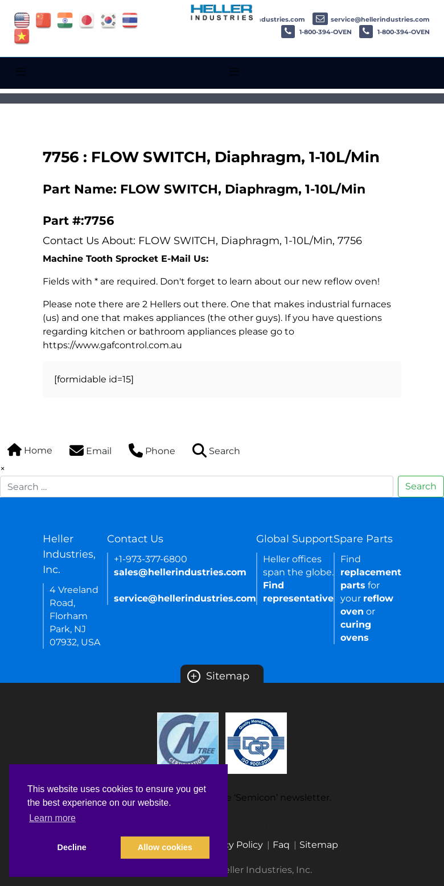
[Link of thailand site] (130, 19)
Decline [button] (72, 847)
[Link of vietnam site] (22, 35)
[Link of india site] (65, 19)
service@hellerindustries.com (371, 19)
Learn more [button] (52, 818)
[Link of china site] (43, 19)
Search (421, 486)
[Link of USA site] (22, 19)
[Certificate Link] (188, 742)
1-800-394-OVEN (316, 32)
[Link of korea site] (108, 19)
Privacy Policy (232, 844)
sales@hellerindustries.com (180, 572)
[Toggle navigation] (21, 71)
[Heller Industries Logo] (222, 11)
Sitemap (218, 676)
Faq (281, 844)
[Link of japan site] (86, 19)
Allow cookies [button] (165, 847)
